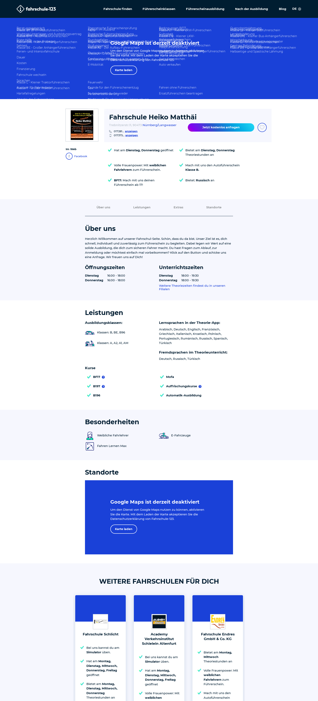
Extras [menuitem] (178, 207)
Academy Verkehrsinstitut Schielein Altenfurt (159, 564)
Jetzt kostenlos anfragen (221, 127)
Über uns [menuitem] (103, 207)
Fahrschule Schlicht (100, 560)
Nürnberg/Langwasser (159, 125)
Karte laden (123, 70)
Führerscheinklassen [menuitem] (159, 9)
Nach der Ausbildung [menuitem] (251, 9)
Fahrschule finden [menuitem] (117, 9)
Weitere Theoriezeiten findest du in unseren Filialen (192, 287)
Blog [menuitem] (282, 9)
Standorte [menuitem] (213, 207)
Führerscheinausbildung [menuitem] (205, 9)
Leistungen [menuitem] (141, 207)
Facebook (76, 156)
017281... (126, 131)
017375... (126, 135)
